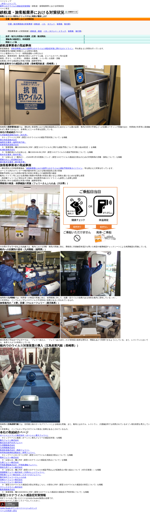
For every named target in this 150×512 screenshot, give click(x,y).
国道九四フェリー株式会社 (11, 467)
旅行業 (78, 31)
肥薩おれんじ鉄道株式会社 (11, 160)
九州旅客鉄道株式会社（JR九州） (14, 135)
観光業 (67, 24)
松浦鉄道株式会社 (7, 150)
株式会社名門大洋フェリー (11, 443)
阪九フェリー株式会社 (9, 440)
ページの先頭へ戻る (8, 511)
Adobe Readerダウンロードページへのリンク (18, 508)
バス (43, 24)
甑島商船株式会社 (7, 490)
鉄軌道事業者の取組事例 (15, 45)
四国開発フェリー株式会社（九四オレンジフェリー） (22, 472)
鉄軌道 (37, 24)
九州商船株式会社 (7, 448)
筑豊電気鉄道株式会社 (9, 145)
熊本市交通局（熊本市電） (11, 155)
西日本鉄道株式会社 (8, 140)
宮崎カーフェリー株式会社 (11, 480)
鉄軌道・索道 (36, 31)
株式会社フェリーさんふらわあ (13, 477)
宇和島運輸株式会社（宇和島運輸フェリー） (19, 465)
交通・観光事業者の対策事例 (20, 24)
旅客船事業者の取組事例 (15, 165)
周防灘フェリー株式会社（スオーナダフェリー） (20, 475)
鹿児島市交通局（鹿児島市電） (13, 162)
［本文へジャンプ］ (8, 4)
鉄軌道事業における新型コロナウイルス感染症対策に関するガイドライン (42, 49)
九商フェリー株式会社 (9, 462)
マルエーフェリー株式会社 (11, 482)
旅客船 (59, 24)
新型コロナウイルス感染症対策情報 (15, 6)
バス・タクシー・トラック (55, 31)
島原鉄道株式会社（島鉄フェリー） (15, 450)
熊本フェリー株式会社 (9, 457)
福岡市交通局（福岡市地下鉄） (13, 142)
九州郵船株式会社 (7, 445)
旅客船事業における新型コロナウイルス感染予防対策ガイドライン (54, 168)
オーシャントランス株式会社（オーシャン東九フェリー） (24, 435)
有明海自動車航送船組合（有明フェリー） (18, 453)
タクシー (51, 24)
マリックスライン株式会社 (11, 487)
